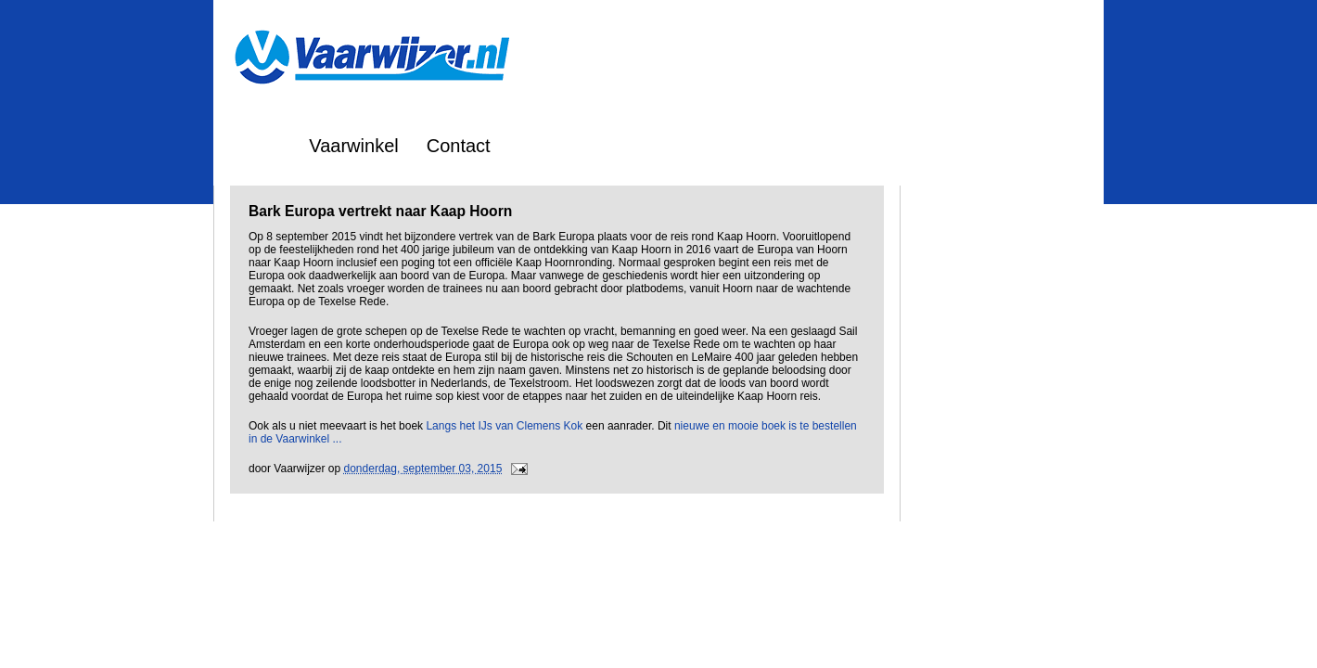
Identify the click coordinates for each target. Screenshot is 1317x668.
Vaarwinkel (353, 145)
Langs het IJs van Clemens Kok (504, 425)
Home (256, 145)
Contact (459, 145)
